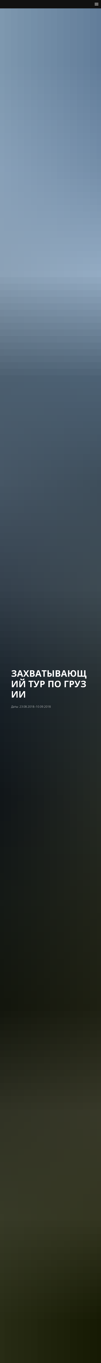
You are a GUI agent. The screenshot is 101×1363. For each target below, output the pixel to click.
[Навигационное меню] (96, 4)
